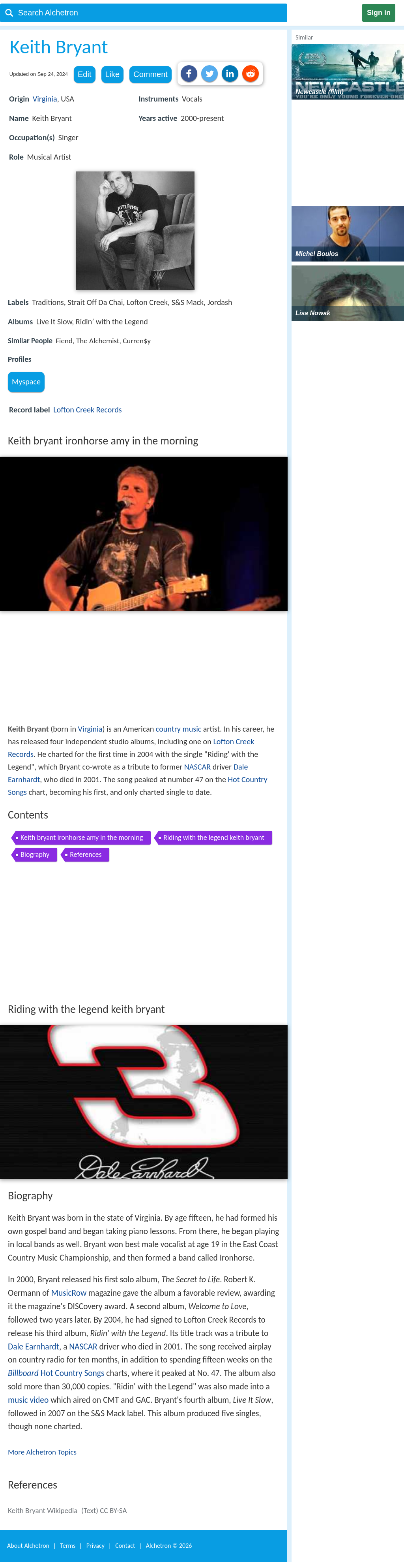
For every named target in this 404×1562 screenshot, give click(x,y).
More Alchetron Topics (42, 1452)
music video (28, 1400)
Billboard (23, 1373)
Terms (67, 1545)
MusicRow (69, 1293)
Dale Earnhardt (33, 1347)
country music (178, 729)
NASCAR (197, 767)
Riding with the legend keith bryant (213, 837)
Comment (150, 74)
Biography (35, 854)
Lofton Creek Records (87, 409)
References (85, 854)
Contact (125, 1545)
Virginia (45, 99)
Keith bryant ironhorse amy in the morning (82, 837)
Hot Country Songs (73, 1373)
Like (112, 74)
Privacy (95, 1545)
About (28, 1545)
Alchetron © (169, 1545)
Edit (84, 74)
